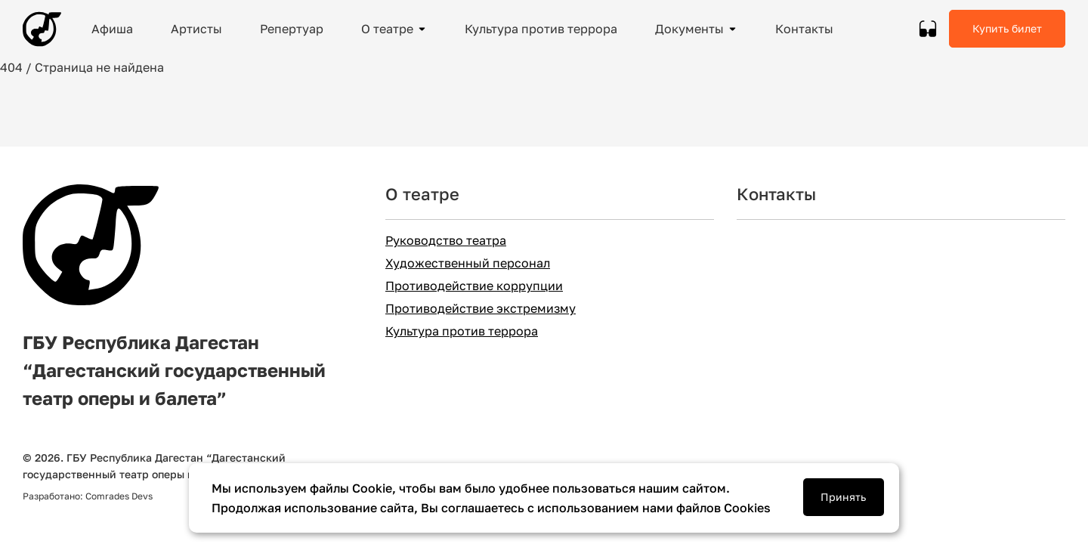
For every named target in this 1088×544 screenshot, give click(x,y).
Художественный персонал (467, 263)
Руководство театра (445, 240)
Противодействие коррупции (474, 286)
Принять (843, 496)
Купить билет (1007, 28)
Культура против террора (461, 331)
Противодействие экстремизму (480, 308)
